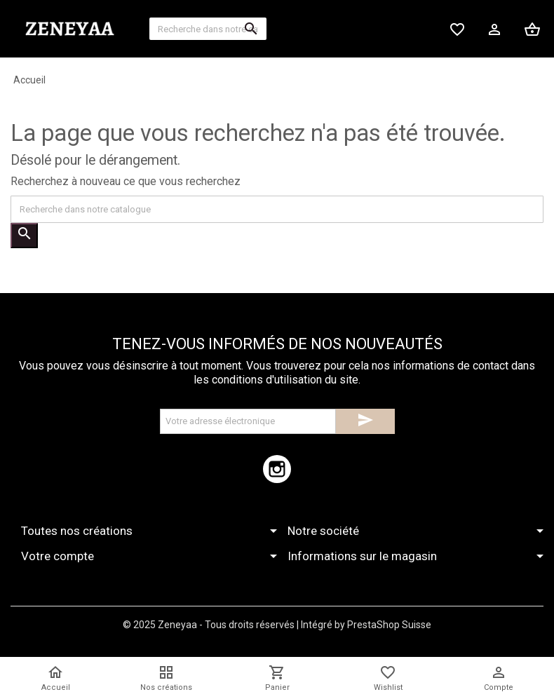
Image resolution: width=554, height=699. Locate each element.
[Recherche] (208, 29)
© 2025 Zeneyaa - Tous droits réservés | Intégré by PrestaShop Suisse (277, 624)
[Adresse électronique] (248, 421)
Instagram (277, 469)
